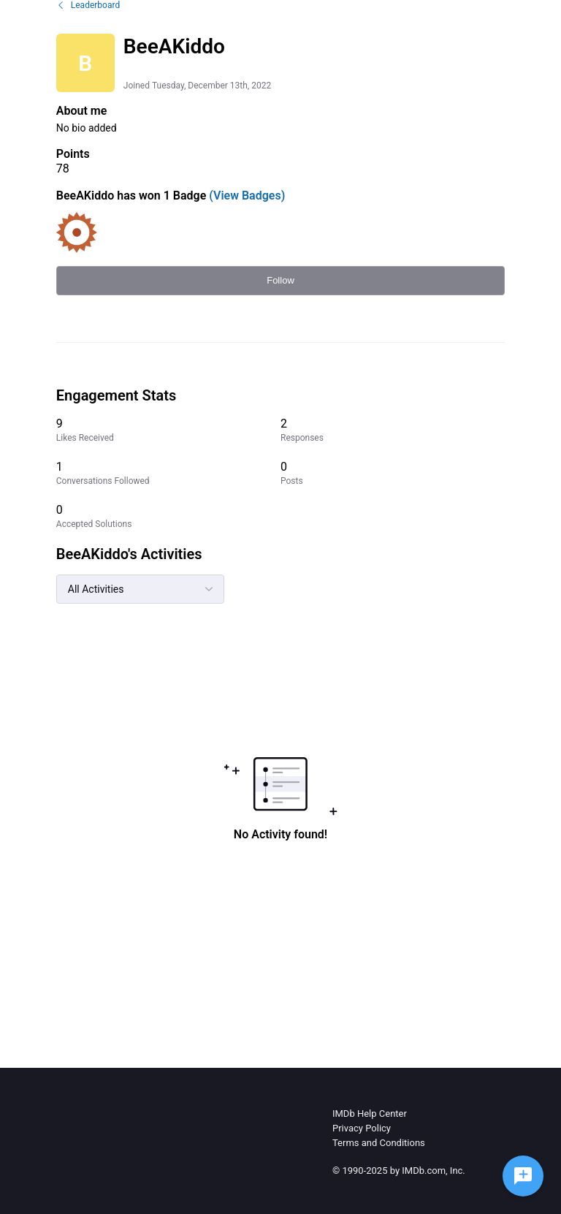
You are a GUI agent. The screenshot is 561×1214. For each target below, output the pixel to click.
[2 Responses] (392, 430)
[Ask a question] (523, 1176)
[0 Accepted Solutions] (168, 516)
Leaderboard (88, 5)
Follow (280, 280)
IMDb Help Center (369, 1113)
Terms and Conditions (378, 1142)
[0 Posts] (392, 473)
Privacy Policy (361, 1128)
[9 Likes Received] (168, 430)
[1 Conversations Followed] (168, 473)
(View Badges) (245, 195)
